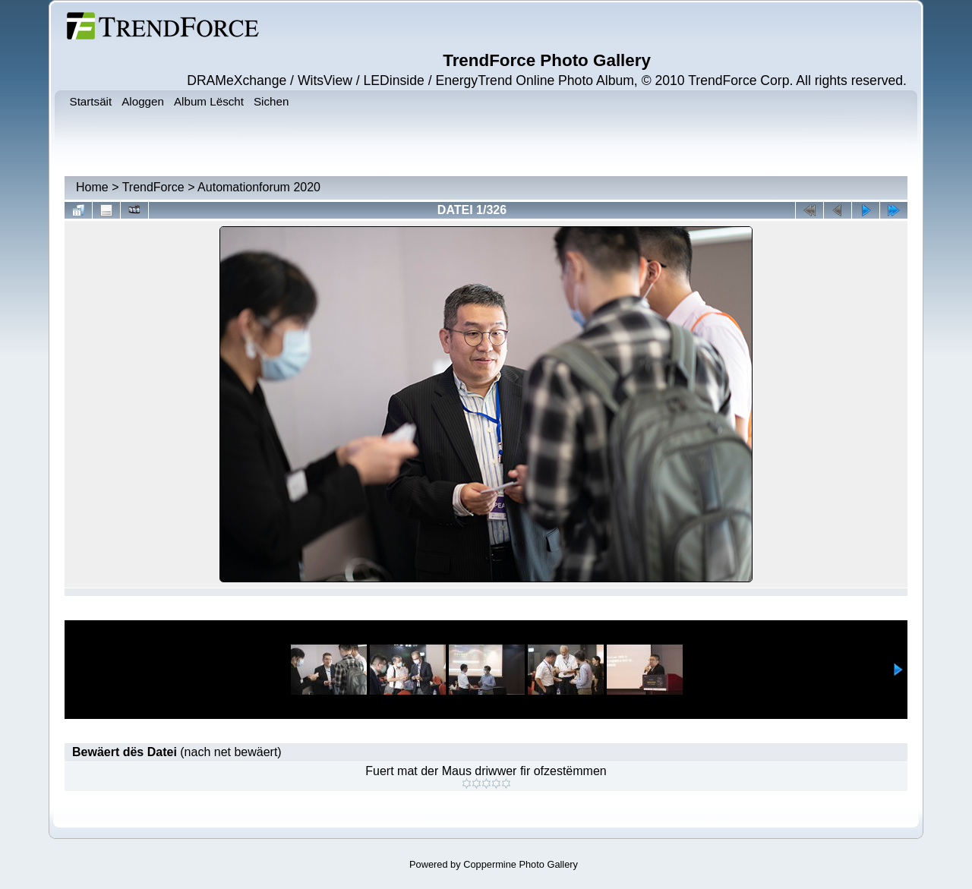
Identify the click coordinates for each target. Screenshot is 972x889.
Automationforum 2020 (258, 187)
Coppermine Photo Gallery (520, 864)
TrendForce (153, 187)
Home (92, 187)
